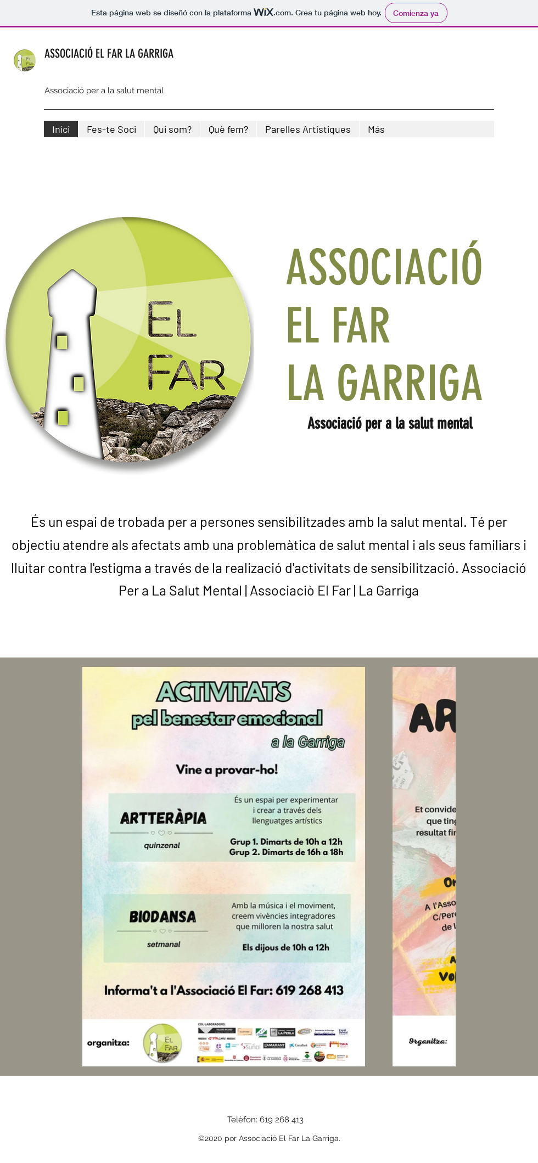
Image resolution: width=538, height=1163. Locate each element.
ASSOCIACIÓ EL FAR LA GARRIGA (108, 53)
